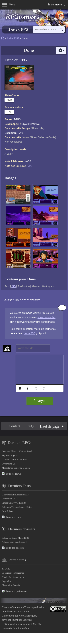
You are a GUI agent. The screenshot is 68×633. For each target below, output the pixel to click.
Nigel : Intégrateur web (13, 577)
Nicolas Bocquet (27, 615)
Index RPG (18, 29)
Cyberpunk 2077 (10, 463)
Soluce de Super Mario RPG (15, 538)
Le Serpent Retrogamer (13, 572)
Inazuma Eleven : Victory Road (17, 451)
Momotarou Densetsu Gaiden (16, 467)
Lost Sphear (7, 511)
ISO (13, 286)
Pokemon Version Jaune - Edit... (17, 507)
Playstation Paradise (11, 585)
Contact (14, 426)
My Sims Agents (10, 455)
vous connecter (46, 317)
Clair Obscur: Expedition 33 (15, 459)
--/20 (29, 166)
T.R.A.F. (6, 568)
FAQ (30, 426)
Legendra (6, 581)
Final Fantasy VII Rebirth (14, 502)
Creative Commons (12, 607)
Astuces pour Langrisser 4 (14, 542)
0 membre (23, 628)
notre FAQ (29, 333)
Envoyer (40, 401)
